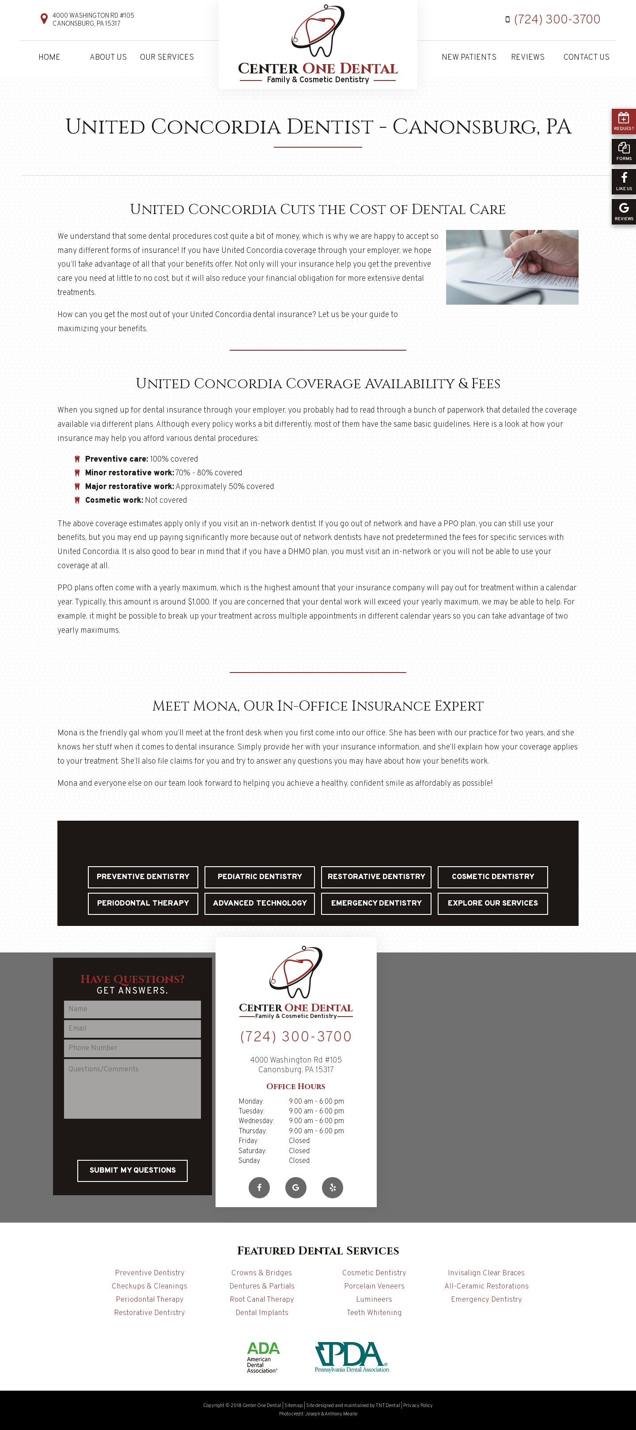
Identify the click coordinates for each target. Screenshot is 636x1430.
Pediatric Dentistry (260, 877)
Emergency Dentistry (376, 904)
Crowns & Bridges (261, 1273)
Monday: (251, 1101)
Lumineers (374, 1300)
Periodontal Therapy (143, 904)
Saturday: (252, 1151)
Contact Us (587, 58)
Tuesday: (251, 1111)
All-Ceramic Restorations (486, 1287)
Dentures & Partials (262, 1287)
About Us (108, 58)
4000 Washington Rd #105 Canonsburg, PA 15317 (93, 20)
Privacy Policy (418, 1406)
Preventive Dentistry (143, 877)
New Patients (469, 58)
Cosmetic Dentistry (493, 877)
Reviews (528, 58)
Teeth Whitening (374, 1313)
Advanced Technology (260, 904)
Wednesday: (256, 1121)
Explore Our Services (493, 904)
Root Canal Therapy (262, 1300)
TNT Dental (387, 1406)
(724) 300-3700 (551, 20)
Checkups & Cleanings (149, 1287)
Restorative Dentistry (376, 877)
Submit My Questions (133, 1171)
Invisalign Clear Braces (486, 1273)
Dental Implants (261, 1313)
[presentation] (132, 1138)
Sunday (249, 1161)
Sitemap (293, 1406)
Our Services (167, 58)
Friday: (248, 1141)
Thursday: (252, 1131)
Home (49, 58)
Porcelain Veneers (374, 1287)
